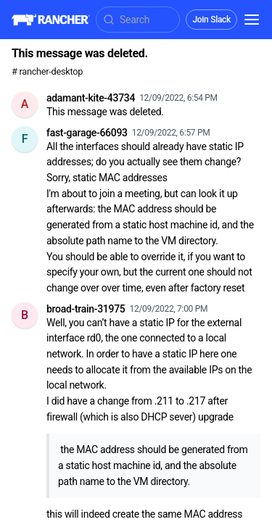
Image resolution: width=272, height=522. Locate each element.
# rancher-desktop (47, 71)
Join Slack (211, 19)
